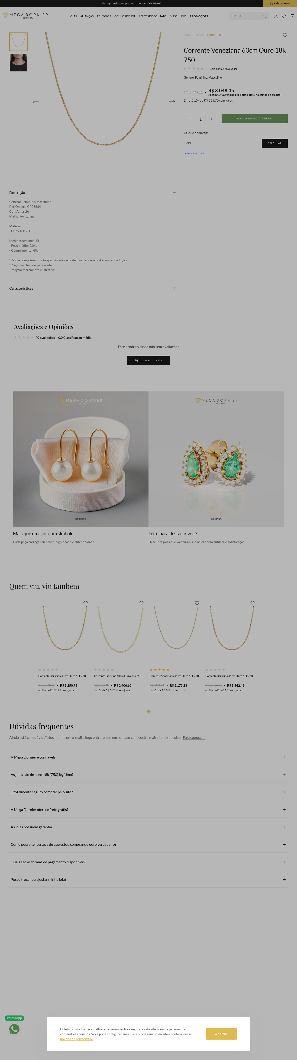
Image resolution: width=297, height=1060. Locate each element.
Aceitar (221, 1033)
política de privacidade (76, 1039)
